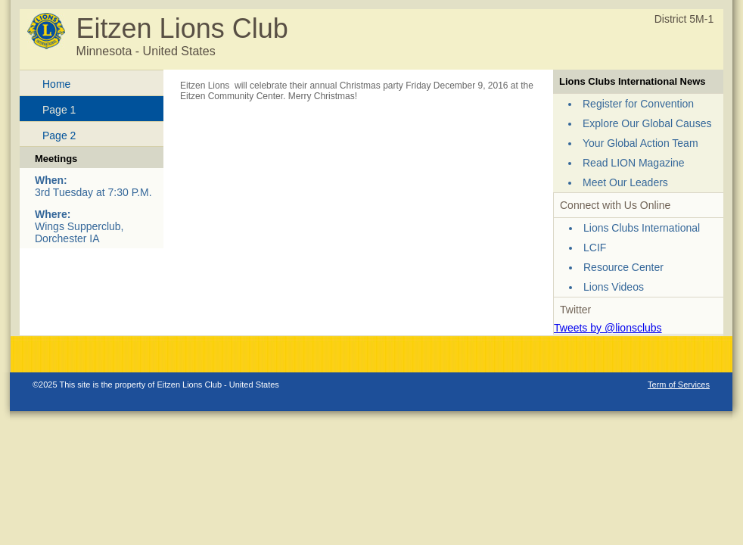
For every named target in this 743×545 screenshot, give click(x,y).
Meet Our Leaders (625, 182)
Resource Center (623, 267)
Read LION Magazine (634, 163)
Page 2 (59, 135)
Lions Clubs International (641, 228)
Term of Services (679, 384)
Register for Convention (638, 104)
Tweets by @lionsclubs (608, 328)
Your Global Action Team (640, 143)
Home (56, 84)
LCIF (594, 247)
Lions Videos (613, 287)
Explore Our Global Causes (647, 123)
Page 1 (59, 110)
